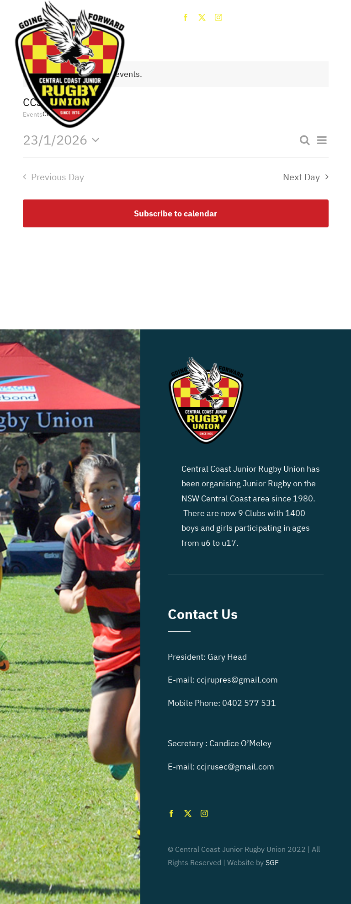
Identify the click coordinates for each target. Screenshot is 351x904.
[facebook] (185, 17)
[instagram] (218, 17)
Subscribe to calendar (175, 213)
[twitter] (202, 17)
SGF (272, 862)
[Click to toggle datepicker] (64, 140)
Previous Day (57, 177)
